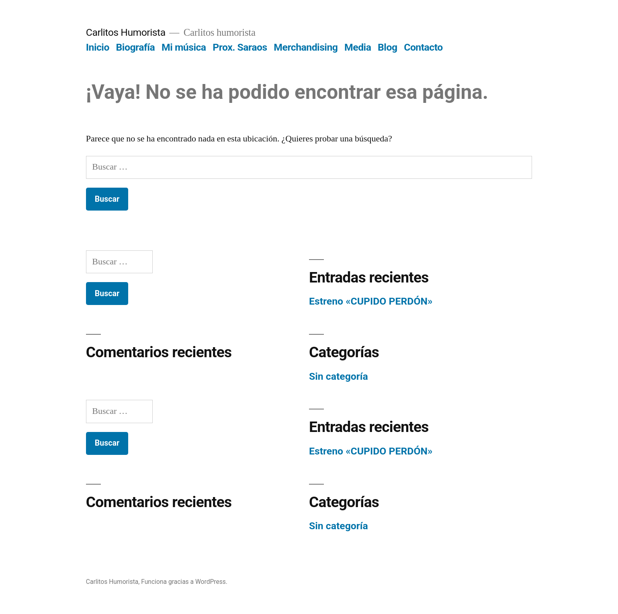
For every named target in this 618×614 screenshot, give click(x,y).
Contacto (423, 47)
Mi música (184, 47)
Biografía (135, 47)
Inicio (97, 47)
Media (357, 47)
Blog (387, 47)
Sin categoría (338, 376)
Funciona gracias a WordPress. (184, 581)
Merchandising (306, 47)
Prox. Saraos (240, 47)
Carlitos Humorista (126, 32)
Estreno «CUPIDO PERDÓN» (370, 301)
